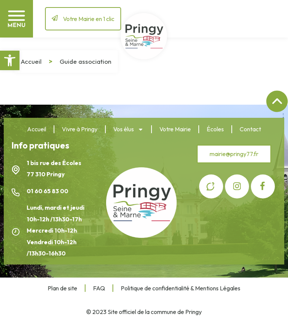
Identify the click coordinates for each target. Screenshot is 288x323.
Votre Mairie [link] (175, 129)
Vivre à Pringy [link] (80, 129)
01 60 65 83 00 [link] (48, 191)
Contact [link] (250, 129)
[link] (10, 60)
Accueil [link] (31, 61)
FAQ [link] (99, 288)
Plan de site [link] (62, 288)
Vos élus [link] (128, 129)
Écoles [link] (215, 129)
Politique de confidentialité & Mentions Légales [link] (180, 288)
